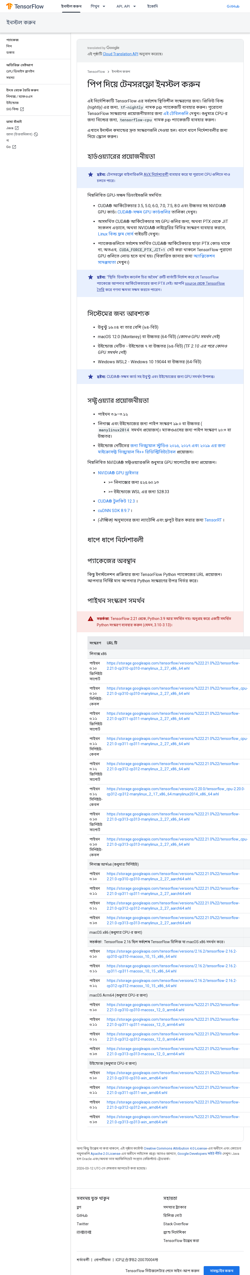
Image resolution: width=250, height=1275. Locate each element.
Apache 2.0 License (105, 1154)
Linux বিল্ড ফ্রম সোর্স (115, 234)
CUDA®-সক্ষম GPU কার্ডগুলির (144, 212)
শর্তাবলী (83, 1260)
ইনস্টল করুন (21, 22)
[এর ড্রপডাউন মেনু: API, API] (136, 6)
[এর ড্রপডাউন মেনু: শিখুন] (105, 6)
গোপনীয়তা (102, 1260)
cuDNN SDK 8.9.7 (114, 510)
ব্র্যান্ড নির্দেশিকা (174, 1232)
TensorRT (213, 520)
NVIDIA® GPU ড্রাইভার (118, 472)
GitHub (233, 6)
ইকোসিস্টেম (156, 6)
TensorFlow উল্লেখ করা (181, 1241)
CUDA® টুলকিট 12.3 (116, 501)
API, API (123, 6)
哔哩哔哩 (84, 1232)
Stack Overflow (175, 1224)
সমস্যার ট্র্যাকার (174, 1207)
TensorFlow (96, 72)
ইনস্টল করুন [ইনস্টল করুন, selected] (71, 6)
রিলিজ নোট (172, 1215)
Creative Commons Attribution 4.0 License (175, 1148)
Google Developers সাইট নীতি (199, 1154)
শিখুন (95, 6)
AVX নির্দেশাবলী (156, 174)
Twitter (83, 1224)
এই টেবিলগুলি (175, 113)
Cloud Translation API (120, 54)
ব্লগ (79, 1207)
